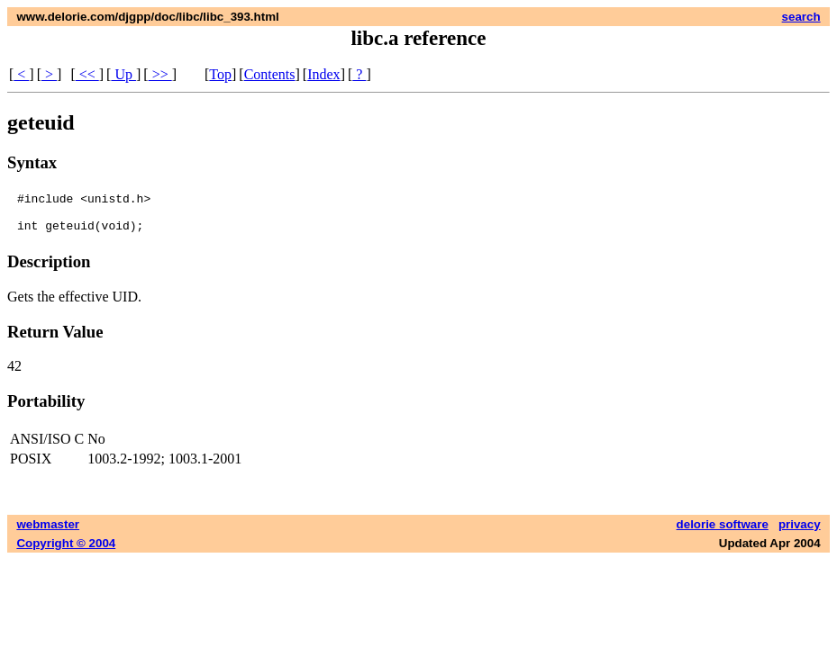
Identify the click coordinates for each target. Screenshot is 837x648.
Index (323, 74)
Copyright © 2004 (65, 551)
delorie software (723, 532)
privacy (799, 532)
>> (160, 74)
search (801, 16)
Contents (270, 74)
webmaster (47, 532)
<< (87, 74)
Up (123, 74)
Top (220, 74)
